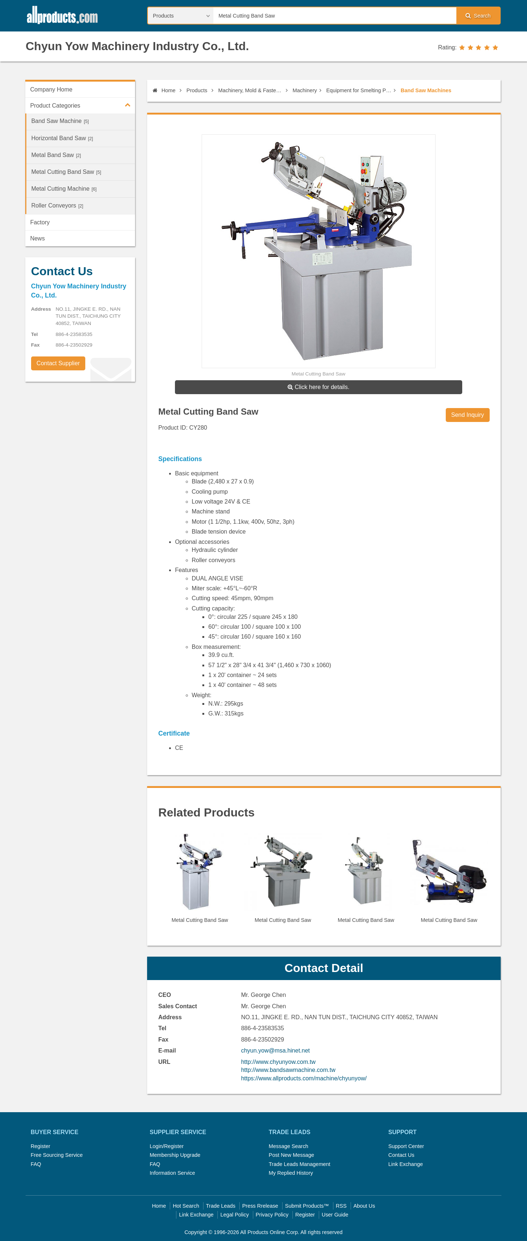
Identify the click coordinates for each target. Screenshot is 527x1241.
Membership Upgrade (175, 1155)
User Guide (335, 1215)
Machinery (305, 90)
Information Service (172, 1173)
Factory (39, 222)
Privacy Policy (272, 1215)
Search (478, 15)
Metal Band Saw (56, 155)
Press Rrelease (260, 1206)
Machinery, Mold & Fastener (250, 90)
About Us (364, 1206)
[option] (200, 881)
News (37, 238)
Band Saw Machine (60, 121)
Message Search (288, 1146)
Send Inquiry (467, 415)
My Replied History (291, 1173)
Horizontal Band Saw (62, 138)
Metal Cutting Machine (63, 189)
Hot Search (186, 1206)
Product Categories (82, 104)
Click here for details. (319, 387)
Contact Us (401, 1155)
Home (164, 90)
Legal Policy (234, 1215)
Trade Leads (220, 1206)
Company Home (51, 89)
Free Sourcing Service (57, 1155)
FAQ (36, 1164)
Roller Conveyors (57, 205)
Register (41, 1146)
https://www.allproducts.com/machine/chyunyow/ (304, 1078)
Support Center (406, 1146)
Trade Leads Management (299, 1164)
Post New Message (291, 1155)
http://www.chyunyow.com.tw (278, 1062)
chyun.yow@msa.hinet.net (275, 1050)
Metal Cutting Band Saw (66, 172)
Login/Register (167, 1146)
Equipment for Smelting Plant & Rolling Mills (359, 90)
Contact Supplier (58, 363)
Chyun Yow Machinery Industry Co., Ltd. (137, 46)
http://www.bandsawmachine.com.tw (288, 1070)
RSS (341, 1206)
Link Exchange (405, 1164)
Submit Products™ (307, 1206)
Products (197, 90)
